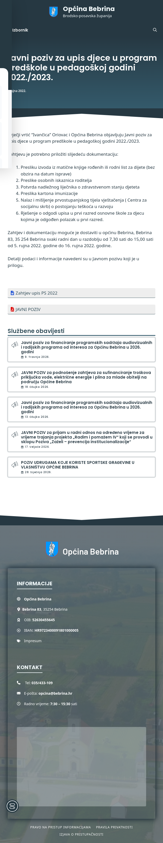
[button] (155, 30)
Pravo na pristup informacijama (60, 827)
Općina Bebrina (89, 8)
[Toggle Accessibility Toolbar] (12, 806)
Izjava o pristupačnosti (82, 834)
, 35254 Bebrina (45, 609)
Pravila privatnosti (114, 827)
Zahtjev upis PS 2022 (36, 293)
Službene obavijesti (36, 331)
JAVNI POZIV (28, 309)
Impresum (32, 640)
